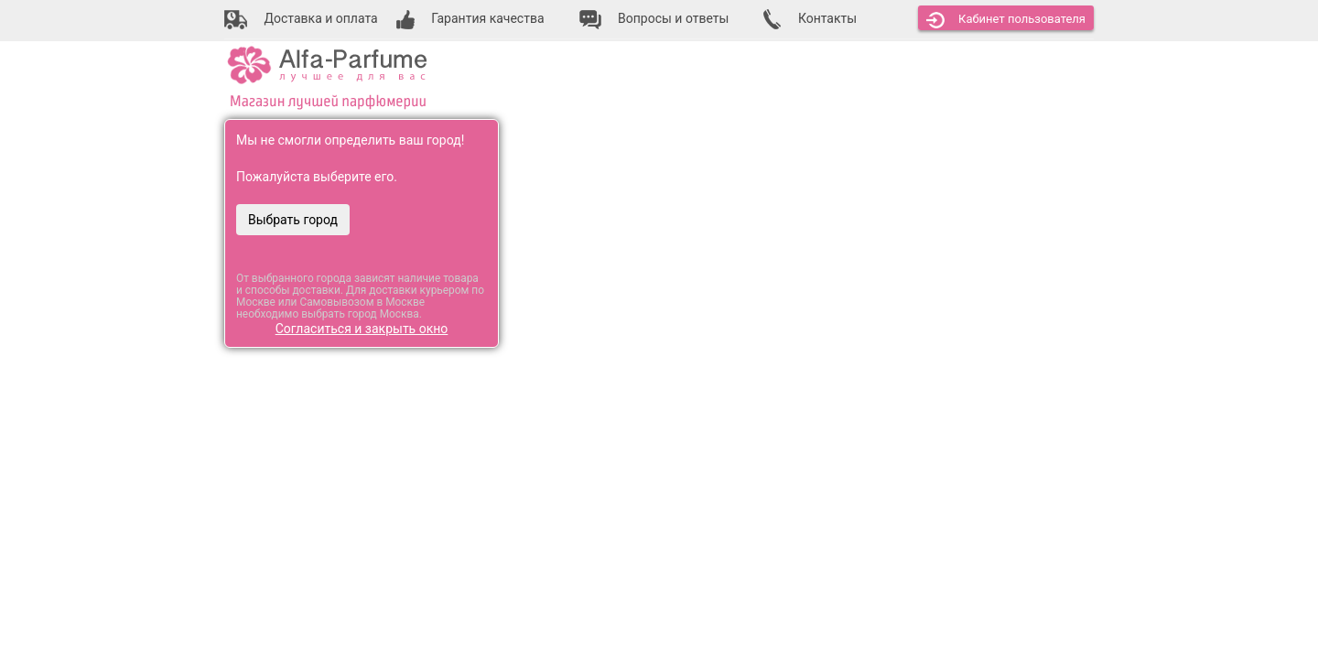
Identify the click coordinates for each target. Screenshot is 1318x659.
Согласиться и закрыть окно (361, 328)
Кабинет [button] (1006, 20)
